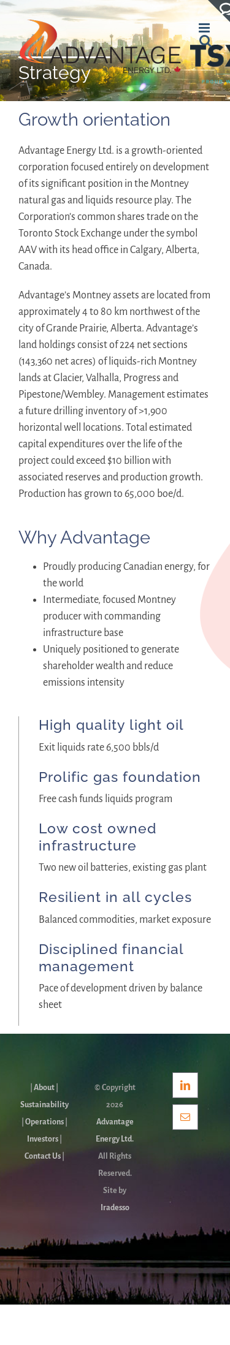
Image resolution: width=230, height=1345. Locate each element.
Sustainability (44, 1105)
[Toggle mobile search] (205, 40)
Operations (44, 1122)
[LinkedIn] (185, 1085)
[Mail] (185, 1117)
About (44, 1087)
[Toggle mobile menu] (205, 27)
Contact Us (43, 1156)
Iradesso (115, 1207)
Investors (42, 1139)
